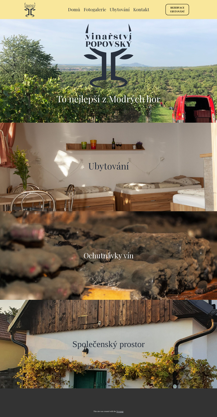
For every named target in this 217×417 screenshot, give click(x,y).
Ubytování (120, 9)
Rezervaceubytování (177, 9)
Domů (74, 9)
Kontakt (141, 9)
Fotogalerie (95, 9)
